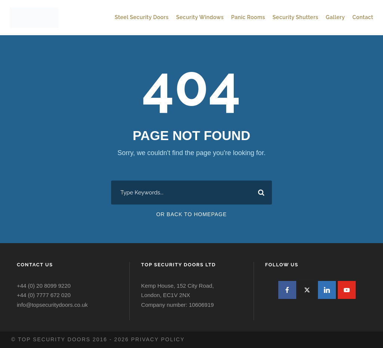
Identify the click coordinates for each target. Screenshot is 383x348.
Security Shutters (295, 17)
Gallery (335, 17)
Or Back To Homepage (191, 214)
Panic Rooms (248, 17)
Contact (362, 17)
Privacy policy (157, 339)
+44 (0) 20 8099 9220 (44, 285)
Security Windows (200, 17)
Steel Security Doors (142, 17)
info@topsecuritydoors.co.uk (52, 305)
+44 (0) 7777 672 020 (44, 295)
